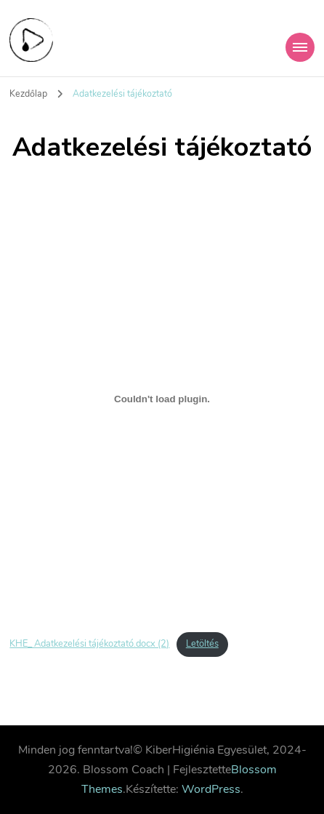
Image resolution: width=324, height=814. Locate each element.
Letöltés (202, 643)
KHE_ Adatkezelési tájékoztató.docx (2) (89, 643)
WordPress (211, 789)
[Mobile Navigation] (300, 47)
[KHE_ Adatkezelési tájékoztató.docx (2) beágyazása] (161, 398)
